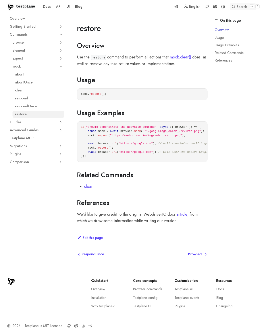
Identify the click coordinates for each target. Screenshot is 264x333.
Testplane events (187, 297)
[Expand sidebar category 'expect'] (60, 58)
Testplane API (185, 289)
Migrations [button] (37, 146)
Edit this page (90, 237)
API (58, 6)
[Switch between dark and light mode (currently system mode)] (214, 6)
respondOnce (26, 106)
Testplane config (145, 297)
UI (68, 6)
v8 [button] (168, 6)
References (223, 60)
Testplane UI (142, 306)
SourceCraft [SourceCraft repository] (206, 6)
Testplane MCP (22, 138)
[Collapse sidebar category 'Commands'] (60, 34)
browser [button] (38, 42)
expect (17, 58)
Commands (18, 34)
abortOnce (24, 82)
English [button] (183, 6)
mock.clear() (180, 57)
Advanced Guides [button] (37, 130)
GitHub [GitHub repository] (198, 6)
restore (21, 114)
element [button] (38, 50)
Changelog (224, 306)
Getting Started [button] (37, 26)
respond (21, 98)
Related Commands (229, 52)
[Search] (239, 6)
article (182, 214)
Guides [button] (37, 122)
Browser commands (147, 289)
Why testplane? (103, 306)
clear (19, 90)
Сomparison (19, 162)
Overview (17, 18)
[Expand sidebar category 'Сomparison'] (60, 162)
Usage (219, 37)
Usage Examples (227, 45)
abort (19, 74)
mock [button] (38, 66)
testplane (25, 7)
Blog (79, 6)
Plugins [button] (37, 154)
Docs (47, 6)
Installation (98, 297)
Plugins (180, 306)
